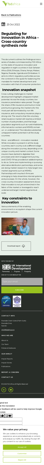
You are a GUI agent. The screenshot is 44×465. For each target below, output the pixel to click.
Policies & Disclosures (8, 348)
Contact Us (7, 377)
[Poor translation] (8, 416)
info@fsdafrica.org (7, 330)
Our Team (5, 344)
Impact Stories (6, 363)
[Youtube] (10, 389)
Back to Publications (11, 15)
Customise (22, 453)
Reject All (22, 460)
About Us (4, 340)
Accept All (22, 447)
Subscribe (19, 290)
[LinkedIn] (3, 389)
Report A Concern (10, 372)
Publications (5, 366)
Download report (16, 246)
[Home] (11, 4)
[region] (22, 445)
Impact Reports (7, 359)
